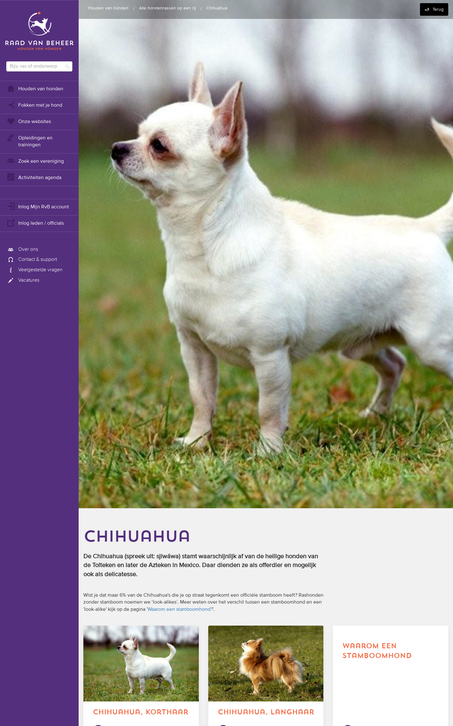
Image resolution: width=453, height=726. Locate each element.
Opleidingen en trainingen (29, 141)
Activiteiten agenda (33, 177)
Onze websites (28, 121)
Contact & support (31, 259)
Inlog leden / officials (35, 222)
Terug (438, 9)
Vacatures (22, 280)
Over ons (22, 249)
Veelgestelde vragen (34, 270)
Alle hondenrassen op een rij (167, 8)
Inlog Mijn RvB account (37, 206)
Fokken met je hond (34, 104)
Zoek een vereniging (35, 160)
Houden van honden (34, 88)
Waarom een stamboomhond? (180, 609)
